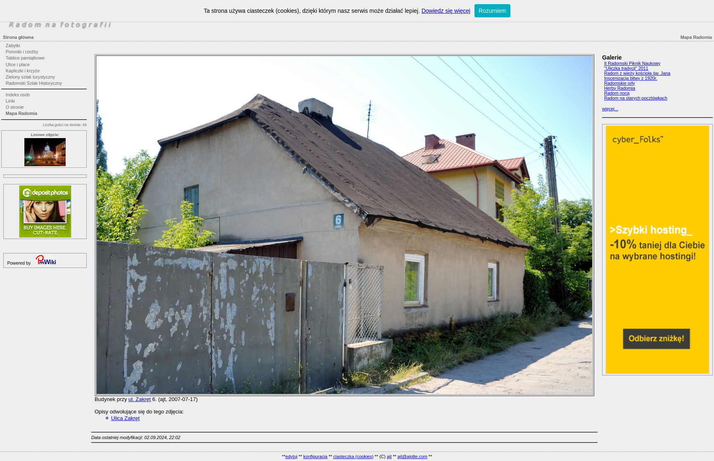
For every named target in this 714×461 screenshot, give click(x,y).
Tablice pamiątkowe (25, 57)
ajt (389, 456)
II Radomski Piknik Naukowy (632, 63)
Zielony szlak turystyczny (30, 76)
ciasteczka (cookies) (353, 456)
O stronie (15, 107)
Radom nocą (616, 93)
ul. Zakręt (139, 399)
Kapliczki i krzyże (23, 70)
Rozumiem (492, 10)
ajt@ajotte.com (412, 456)
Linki (10, 100)
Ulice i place (18, 64)
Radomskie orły (619, 83)
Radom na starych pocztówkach (635, 98)
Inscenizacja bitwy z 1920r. (630, 78)
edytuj (291, 456)
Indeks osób (18, 94)
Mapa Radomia (21, 113)
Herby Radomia (619, 88)
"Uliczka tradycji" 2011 (626, 68)
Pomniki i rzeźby (22, 51)
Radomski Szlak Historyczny (34, 83)
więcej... (610, 108)
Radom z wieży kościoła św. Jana (637, 73)
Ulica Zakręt (125, 418)
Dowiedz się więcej (446, 10)
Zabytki (13, 45)
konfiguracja (315, 456)
